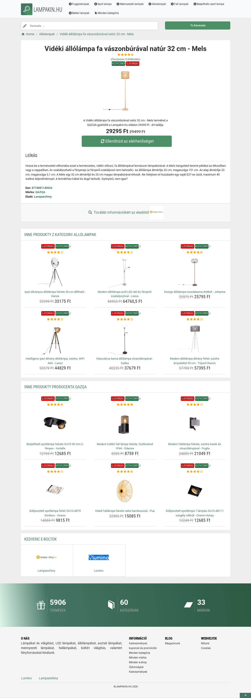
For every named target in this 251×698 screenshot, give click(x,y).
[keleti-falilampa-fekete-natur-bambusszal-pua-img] (125, 491)
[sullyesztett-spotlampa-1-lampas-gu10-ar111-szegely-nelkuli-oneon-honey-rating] (194, 471)
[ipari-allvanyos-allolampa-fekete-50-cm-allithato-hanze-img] (55, 272)
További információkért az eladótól (125, 213)
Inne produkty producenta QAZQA (55, 386)
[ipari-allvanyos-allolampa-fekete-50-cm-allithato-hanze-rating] (55, 252)
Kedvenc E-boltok (40, 539)
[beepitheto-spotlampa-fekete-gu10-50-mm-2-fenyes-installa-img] (55, 424)
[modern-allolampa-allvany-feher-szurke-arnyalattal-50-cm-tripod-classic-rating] (194, 319)
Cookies (206, 648)
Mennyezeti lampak (130, 4)
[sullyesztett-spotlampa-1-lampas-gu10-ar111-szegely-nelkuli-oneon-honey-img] (194, 491)
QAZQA (40, 192)
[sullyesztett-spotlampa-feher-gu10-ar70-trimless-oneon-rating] (55, 471)
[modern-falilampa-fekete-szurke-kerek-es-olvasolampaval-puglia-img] (194, 424)
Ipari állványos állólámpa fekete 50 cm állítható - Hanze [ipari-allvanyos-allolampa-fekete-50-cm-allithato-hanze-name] (55, 294)
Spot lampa (103, 4)
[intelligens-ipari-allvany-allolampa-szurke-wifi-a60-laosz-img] (55, 338)
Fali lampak (179, 4)
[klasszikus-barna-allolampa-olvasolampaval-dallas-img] (125, 338)
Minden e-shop (138, 662)
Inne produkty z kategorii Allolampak (60, 234)
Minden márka (138, 657)
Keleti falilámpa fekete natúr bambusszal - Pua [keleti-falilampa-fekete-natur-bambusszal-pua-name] (125, 511)
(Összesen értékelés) (125, 59)
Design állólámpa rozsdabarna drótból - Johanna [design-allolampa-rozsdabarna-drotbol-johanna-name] (194, 292)
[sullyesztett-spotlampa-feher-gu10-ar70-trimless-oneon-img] (55, 491)
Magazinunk (172, 643)
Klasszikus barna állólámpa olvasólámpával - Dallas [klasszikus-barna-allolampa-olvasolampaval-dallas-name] (124, 361)
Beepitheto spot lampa (208, 4)
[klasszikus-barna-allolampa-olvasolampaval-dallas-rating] (125, 319)
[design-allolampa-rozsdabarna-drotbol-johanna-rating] (194, 252)
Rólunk (205, 643)
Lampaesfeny (43, 196)
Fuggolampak (78, 4)
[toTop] (245, 695)
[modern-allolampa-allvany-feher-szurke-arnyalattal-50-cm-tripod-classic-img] (194, 338)
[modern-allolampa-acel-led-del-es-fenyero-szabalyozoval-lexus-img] (125, 272)
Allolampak (157, 4)
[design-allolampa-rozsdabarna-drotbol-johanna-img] (194, 272)
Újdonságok (136, 667)
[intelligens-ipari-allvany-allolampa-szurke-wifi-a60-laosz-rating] (55, 319)
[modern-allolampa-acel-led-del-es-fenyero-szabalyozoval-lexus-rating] (125, 252)
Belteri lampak (79, 13)
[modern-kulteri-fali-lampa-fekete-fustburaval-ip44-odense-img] (125, 424)
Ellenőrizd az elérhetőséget (126, 141)
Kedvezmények (138, 671)
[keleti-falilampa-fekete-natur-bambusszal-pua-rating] (125, 471)
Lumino (26, 678)
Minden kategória (106, 13)
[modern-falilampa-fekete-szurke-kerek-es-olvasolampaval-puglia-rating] (194, 404)
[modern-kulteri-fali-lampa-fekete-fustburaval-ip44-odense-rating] (125, 404)
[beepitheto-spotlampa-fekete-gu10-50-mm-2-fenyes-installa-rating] (55, 404)
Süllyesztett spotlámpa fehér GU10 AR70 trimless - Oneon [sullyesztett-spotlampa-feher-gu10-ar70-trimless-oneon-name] (55, 513)
